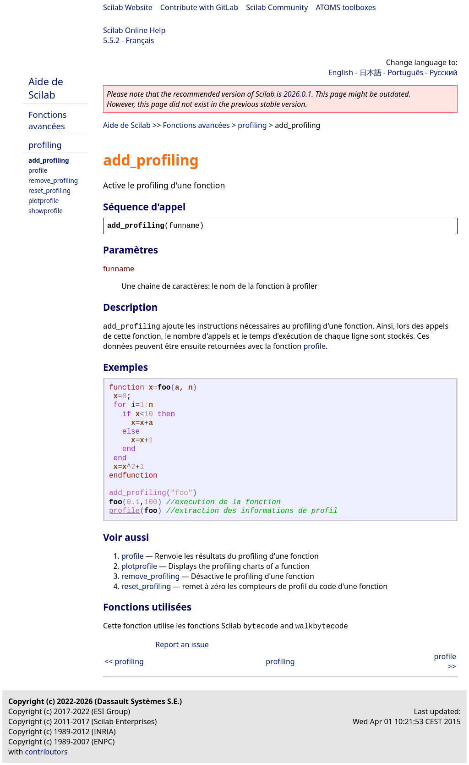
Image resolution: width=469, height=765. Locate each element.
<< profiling (124, 661)
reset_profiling (49, 190)
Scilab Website (128, 7)
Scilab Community (277, 7)
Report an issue (181, 644)
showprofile (45, 210)
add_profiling (48, 160)
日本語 (371, 72)
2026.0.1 (297, 94)
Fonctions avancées (47, 120)
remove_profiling (53, 180)
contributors (46, 752)
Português (405, 72)
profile (37, 170)
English (340, 72)
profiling (45, 144)
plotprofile (43, 200)
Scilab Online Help (134, 30)
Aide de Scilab (45, 88)
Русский (444, 72)
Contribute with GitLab (199, 7)
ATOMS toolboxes (346, 7)
